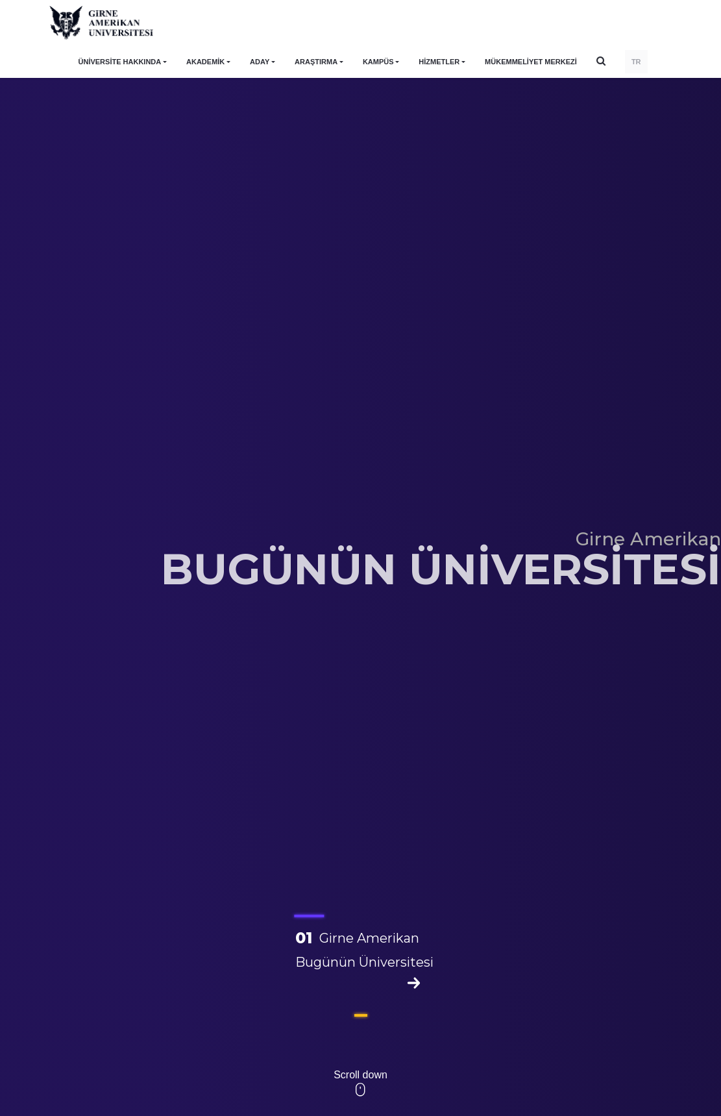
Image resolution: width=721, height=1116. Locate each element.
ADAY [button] (259, 62)
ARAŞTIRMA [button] (316, 62)
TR (636, 62)
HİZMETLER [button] (439, 62)
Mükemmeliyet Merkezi (531, 62)
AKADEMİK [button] (205, 62)
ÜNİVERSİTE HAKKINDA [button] (120, 62)
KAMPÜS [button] (378, 62)
